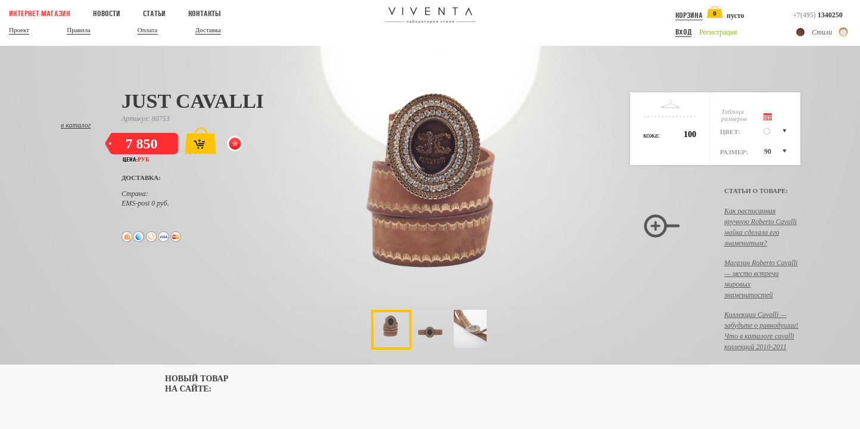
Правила (79, 30)
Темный (800, 32)
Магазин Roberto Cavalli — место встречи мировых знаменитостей (760, 279)
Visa (163, 236)
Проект (19, 30)
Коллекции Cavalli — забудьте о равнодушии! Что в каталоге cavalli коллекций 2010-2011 (761, 330)
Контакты (204, 14)
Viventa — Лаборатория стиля (430, 15)
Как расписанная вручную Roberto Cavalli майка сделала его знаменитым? (760, 227)
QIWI (151, 236)
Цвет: (730, 131)
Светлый (843, 32)
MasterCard (176, 236)
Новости (106, 14)
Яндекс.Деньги (126, 236)
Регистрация (718, 32)
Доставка (208, 30)
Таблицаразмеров (734, 115)
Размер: (734, 152)
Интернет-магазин (39, 14)
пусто (735, 15)
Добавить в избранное (237, 145)
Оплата (148, 30)
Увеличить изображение (662, 227)
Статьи (154, 14)
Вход (683, 32)
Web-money (138, 236)
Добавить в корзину (200, 141)
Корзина (689, 15)
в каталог (76, 125)
